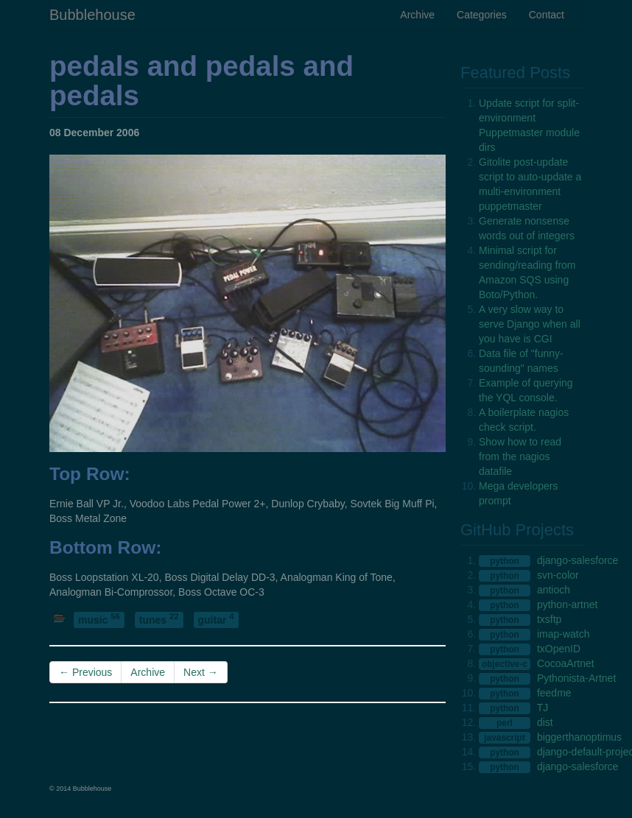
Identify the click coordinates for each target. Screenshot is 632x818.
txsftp (549, 619)
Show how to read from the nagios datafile (520, 456)
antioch (553, 590)
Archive (417, 15)
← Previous (85, 672)
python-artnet (567, 604)
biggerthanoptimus (579, 737)
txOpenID (558, 649)
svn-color (558, 575)
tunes (159, 620)
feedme (554, 693)
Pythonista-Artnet (576, 678)
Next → (200, 672)
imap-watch (563, 634)
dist (545, 722)
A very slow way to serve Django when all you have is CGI (529, 324)
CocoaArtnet (565, 663)
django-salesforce (578, 560)
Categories (482, 15)
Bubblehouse (92, 15)
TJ (543, 707)
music (99, 620)
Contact (546, 15)
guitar (216, 620)
